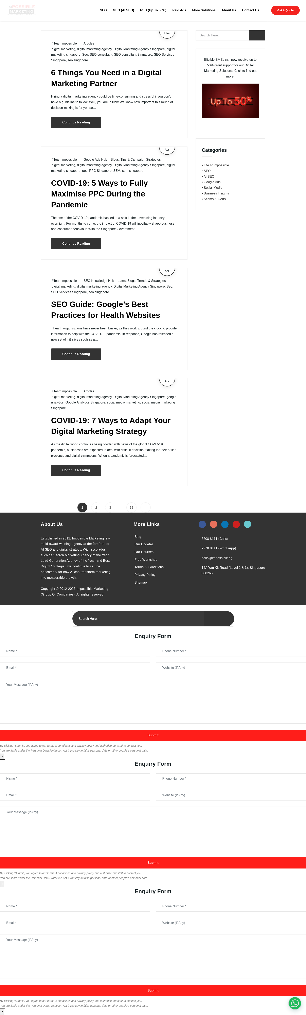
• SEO (206, 171)
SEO (103, 10)
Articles (89, 43)
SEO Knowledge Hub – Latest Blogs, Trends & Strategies (125, 280)
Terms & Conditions (149, 567)
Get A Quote (285, 10)
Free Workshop (145, 559)
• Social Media (212, 187)
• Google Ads (211, 182)
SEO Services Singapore (69, 292)
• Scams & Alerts (214, 199)
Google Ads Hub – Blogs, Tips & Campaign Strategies (122, 159)
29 (131, 507)
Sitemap (140, 582)
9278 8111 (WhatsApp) (219, 548)
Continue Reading (76, 122)
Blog (137, 536)
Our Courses (144, 552)
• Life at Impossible (215, 165)
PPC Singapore (100, 170)
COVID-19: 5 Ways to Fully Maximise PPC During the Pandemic (99, 194)
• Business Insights (215, 193)
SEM (116, 170)
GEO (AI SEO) (123, 10)
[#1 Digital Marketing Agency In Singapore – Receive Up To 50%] (295, 1003)
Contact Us (250, 10)
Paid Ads (179, 10)
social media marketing (123, 402)
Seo (85, 54)
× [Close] (2, 756)
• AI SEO (208, 176)
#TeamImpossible (64, 43)
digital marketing (63, 49)
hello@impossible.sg (217, 558)
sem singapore (132, 170)
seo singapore (78, 60)
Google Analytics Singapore (85, 402)
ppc (84, 170)
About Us (229, 10)
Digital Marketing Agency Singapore (139, 49)
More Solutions (204, 10)
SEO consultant (101, 54)
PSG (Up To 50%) (153, 10)
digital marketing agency (94, 49)
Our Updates (144, 544)
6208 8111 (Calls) (215, 538)
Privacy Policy (145, 575)
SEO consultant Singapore (133, 54)
